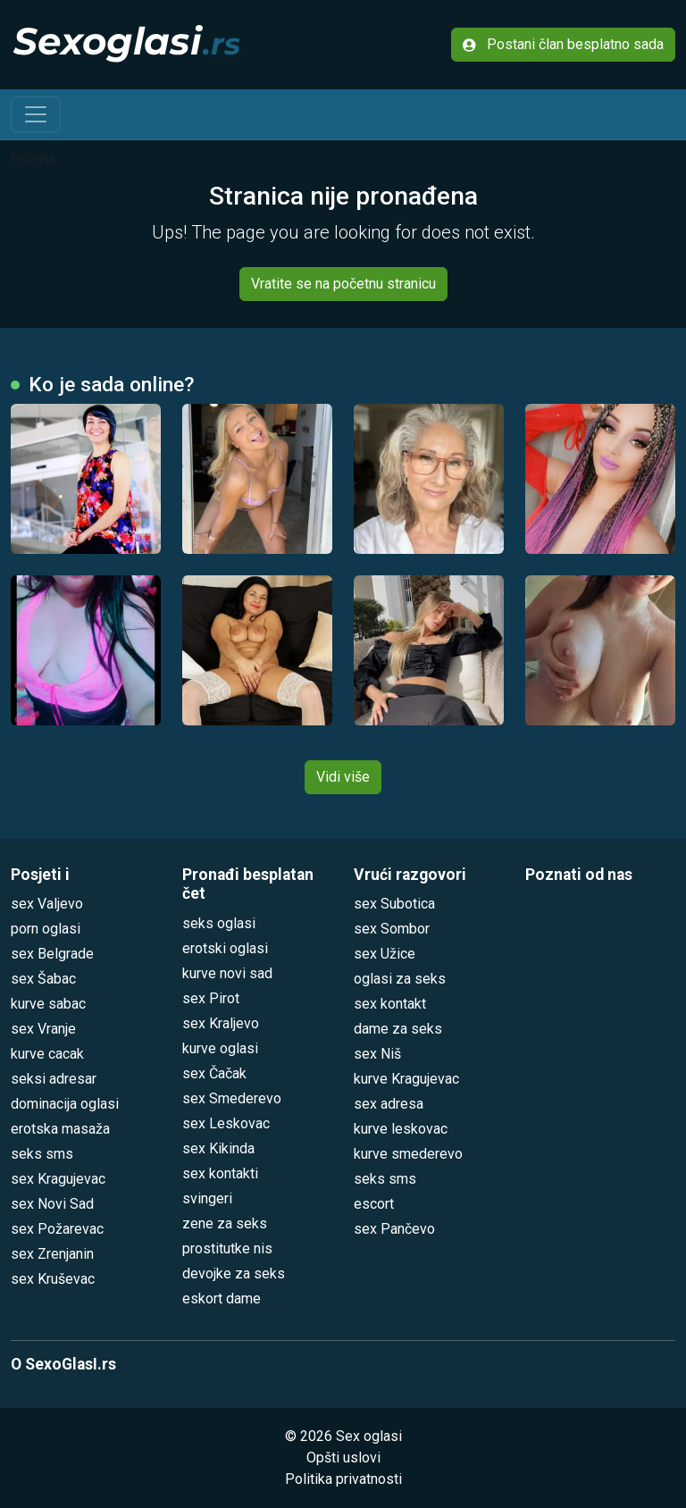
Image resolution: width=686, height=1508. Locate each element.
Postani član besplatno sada (563, 44)
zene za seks (224, 1223)
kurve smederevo (408, 1153)
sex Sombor (392, 928)
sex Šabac (43, 978)
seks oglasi (218, 923)
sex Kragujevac (58, 1178)
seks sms (42, 1153)
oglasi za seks (400, 978)
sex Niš (377, 1053)
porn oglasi (45, 928)
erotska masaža (60, 1128)
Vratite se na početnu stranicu (343, 283)
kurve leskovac (401, 1128)
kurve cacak (47, 1053)
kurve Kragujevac (406, 1078)
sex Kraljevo (220, 1023)
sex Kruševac (53, 1278)
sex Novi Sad (52, 1203)
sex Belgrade (52, 953)
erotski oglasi (225, 948)
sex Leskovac (226, 1123)
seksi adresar (53, 1078)
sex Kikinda (218, 1148)
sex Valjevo (47, 903)
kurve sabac (48, 1003)
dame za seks (398, 1028)
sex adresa (388, 1103)
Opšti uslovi (343, 1457)
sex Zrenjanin (52, 1253)
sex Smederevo (231, 1098)
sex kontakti (220, 1173)
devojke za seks (233, 1273)
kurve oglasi (220, 1048)
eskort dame (221, 1298)
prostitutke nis (227, 1248)
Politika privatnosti (343, 1478)
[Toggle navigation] (36, 114)
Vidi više (343, 776)
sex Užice (384, 953)
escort (374, 1203)
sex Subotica (394, 903)
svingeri (207, 1198)
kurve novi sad (227, 973)
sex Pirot (210, 998)
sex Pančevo (394, 1228)
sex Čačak (214, 1073)
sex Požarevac (57, 1228)
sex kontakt (390, 1003)
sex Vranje (43, 1028)
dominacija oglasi (65, 1103)
